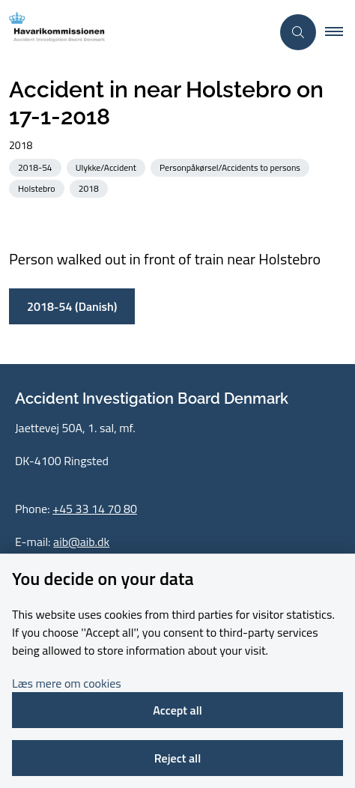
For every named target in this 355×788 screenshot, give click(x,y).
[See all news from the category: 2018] (90, 188)
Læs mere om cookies (66, 683)
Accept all (177, 710)
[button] (340, 32)
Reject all (177, 758)
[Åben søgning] (298, 32)
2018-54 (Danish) (72, 306)
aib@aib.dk (81, 542)
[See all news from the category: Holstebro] (38, 188)
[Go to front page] (135, 32)
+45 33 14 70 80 (94, 509)
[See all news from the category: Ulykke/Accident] (107, 167)
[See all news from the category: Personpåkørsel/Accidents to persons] (231, 167)
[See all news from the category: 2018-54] (36, 167)
